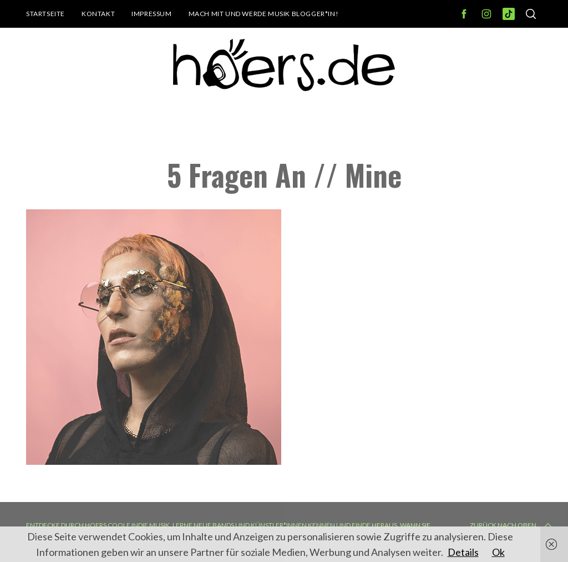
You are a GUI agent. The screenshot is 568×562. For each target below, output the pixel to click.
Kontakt (98, 13)
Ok (498, 552)
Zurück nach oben (512, 525)
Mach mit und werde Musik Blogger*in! (264, 13)
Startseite (45, 13)
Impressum (151, 13)
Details (463, 552)
